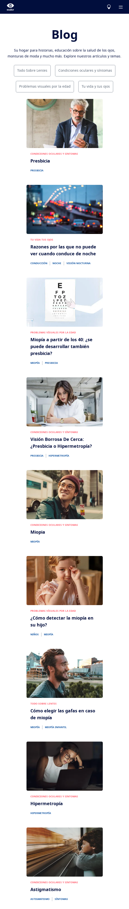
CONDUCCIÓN (38, 263)
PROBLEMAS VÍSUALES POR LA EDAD (53, 332)
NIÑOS (34, 634)
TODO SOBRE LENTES (43, 704)
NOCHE (56, 263)
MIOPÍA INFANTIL (56, 727)
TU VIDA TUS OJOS (41, 240)
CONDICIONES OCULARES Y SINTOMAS (54, 154)
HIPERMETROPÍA (59, 456)
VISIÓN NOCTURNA (78, 263)
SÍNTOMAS (61, 899)
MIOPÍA (35, 363)
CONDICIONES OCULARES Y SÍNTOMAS (54, 432)
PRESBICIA (36, 170)
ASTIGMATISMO (40, 899)
